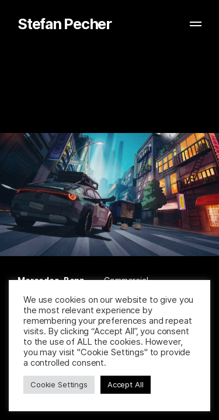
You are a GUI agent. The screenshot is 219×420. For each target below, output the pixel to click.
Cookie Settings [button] (59, 384)
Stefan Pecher (65, 24)
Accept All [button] (125, 384)
